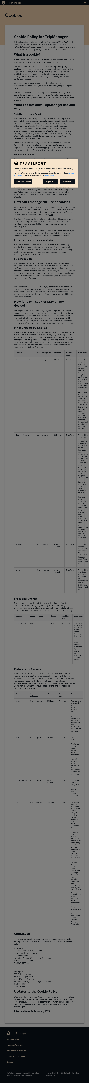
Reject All (50, 182)
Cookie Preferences (23, 182)
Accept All (67, 182)
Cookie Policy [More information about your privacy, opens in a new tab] (49, 175)
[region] (44, 173)
